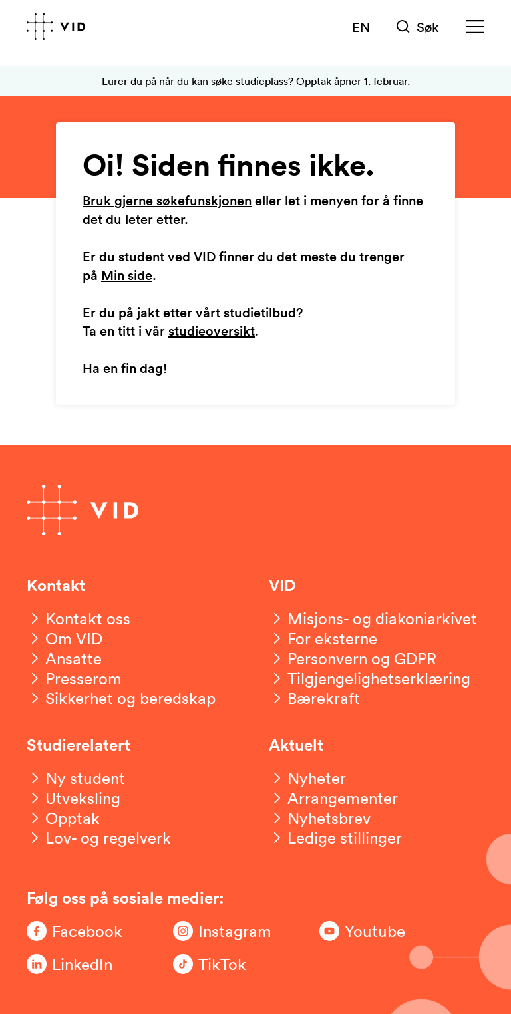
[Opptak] (63, 818)
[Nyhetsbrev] (320, 818)
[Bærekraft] (314, 698)
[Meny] (475, 27)
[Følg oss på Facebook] (80, 931)
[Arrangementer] (333, 798)
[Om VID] (64, 638)
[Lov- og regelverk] (99, 838)
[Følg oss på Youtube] (372, 931)
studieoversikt (211, 331)
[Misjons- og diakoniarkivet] (373, 618)
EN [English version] (361, 26)
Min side (126, 276)
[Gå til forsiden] (56, 26)
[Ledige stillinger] (335, 838)
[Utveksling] (73, 798)
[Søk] (418, 27)
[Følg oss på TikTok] (226, 964)
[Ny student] (76, 778)
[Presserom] (74, 678)
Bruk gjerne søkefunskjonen (167, 201)
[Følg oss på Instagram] (226, 931)
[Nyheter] (307, 778)
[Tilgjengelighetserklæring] (369, 678)
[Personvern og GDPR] (352, 658)
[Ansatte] (64, 658)
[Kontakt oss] (78, 618)
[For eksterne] (323, 638)
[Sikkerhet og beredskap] (121, 698)
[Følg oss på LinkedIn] (80, 964)
